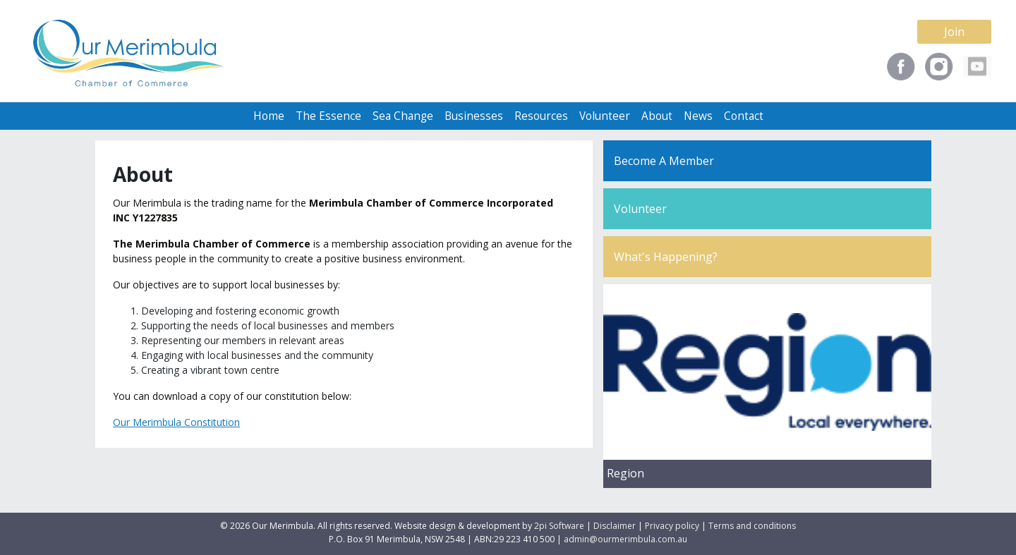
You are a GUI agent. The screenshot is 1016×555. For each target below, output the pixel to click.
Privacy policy (672, 526)
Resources (541, 116)
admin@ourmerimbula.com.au (625, 539)
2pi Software (559, 526)
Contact (743, 116)
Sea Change (403, 116)
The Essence (328, 116)
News (698, 116)
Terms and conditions (752, 526)
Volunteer (604, 116)
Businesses (474, 116)
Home (268, 116)
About (656, 116)
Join (954, 31)
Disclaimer (614, 526)
